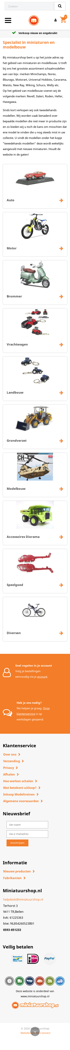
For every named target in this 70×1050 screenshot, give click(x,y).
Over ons (9, 754)
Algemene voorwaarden (21, 801)
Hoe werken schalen (18, 781)
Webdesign (28, 1033)
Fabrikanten (12, 878)
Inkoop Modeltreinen (19, 794)
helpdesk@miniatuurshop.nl (23, 899)
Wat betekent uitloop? (20, 788)
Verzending (11, 761)
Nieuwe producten (17, 871)
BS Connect (43, 1033)
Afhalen (9, 774)
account (42, 676)
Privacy (8, 768)
